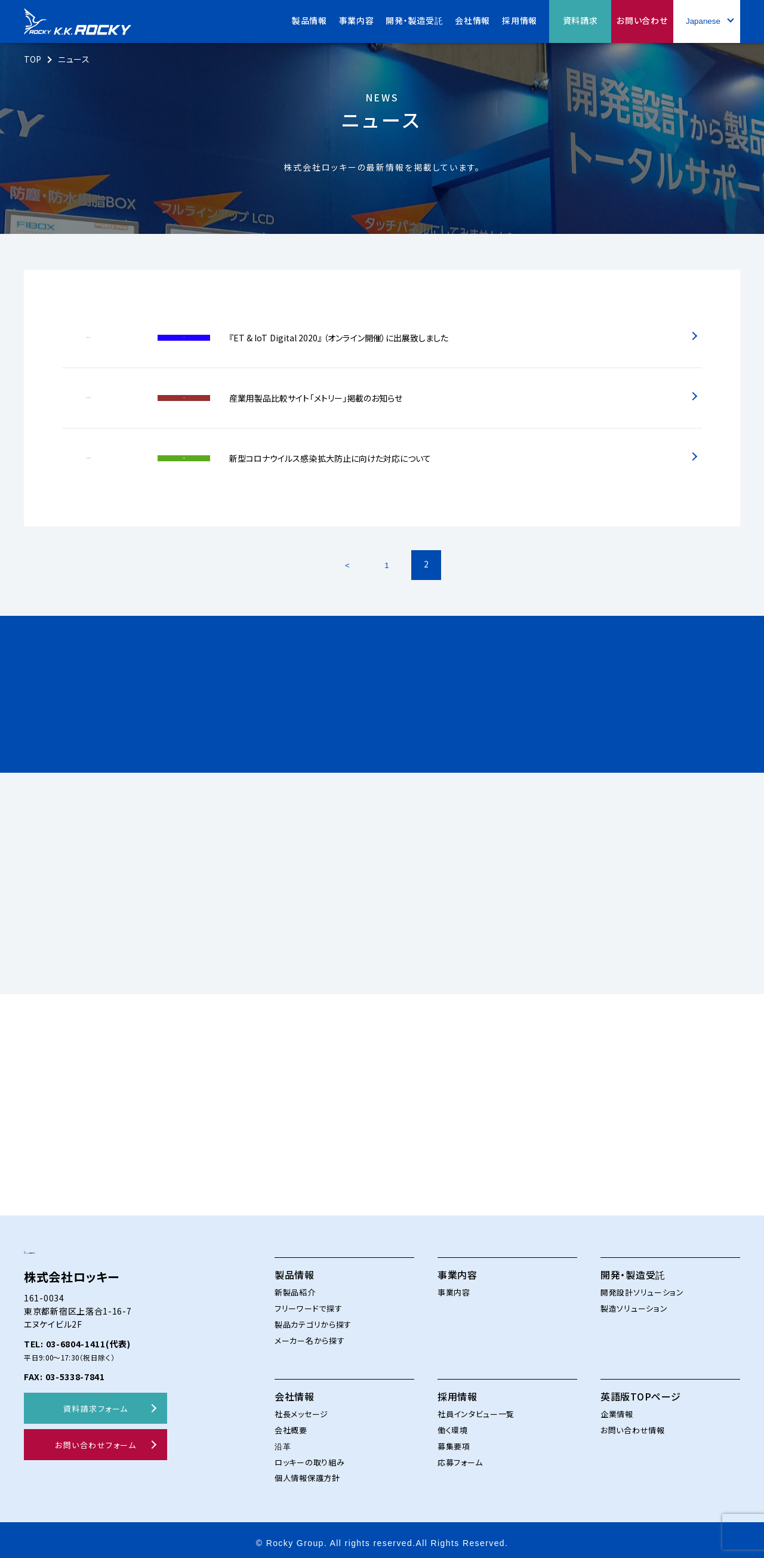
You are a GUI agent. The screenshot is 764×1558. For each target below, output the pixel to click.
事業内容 (458, 1268)
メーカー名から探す (309, 1334)
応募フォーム (460, 1455)
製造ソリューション (633, 1301)
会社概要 (291, 1423)
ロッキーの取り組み (309, 1455)
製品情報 (295, 1268)
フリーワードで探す (308, 1301)
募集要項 (454, 1439)
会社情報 (295, 1390)
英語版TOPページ (640, 1390)
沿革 (283, 1439)
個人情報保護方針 (307, 1471)
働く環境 (453, 1423)
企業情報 (616, 1407)
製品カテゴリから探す (313, 1317)
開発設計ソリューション (642, 1285)
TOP (33, 59)
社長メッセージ (301, 1407)
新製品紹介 (295, 1285)
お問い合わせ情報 (632, 1423)
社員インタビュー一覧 (476, 1407)
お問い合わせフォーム (95, 1462)
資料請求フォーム (95, 1425)
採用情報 (458, 1390)
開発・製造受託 (633, 1268)
